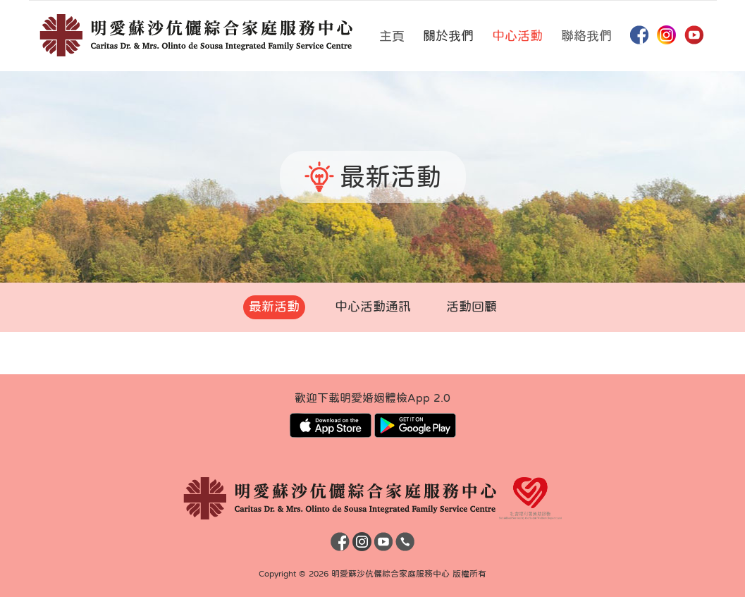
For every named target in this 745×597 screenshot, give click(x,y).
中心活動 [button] (517, 36)
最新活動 (274, 306)
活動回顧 (471, 306)
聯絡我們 (586, 36)
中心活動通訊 (373, 306)
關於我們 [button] (448, 36)
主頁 (392, 36)
